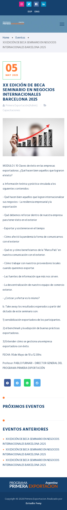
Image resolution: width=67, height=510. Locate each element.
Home (6, 37)
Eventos (20, 37)
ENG (36, 11)
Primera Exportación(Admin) (22, 105)
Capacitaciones (11, 110)
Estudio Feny (33, 503)
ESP (30, 11)
